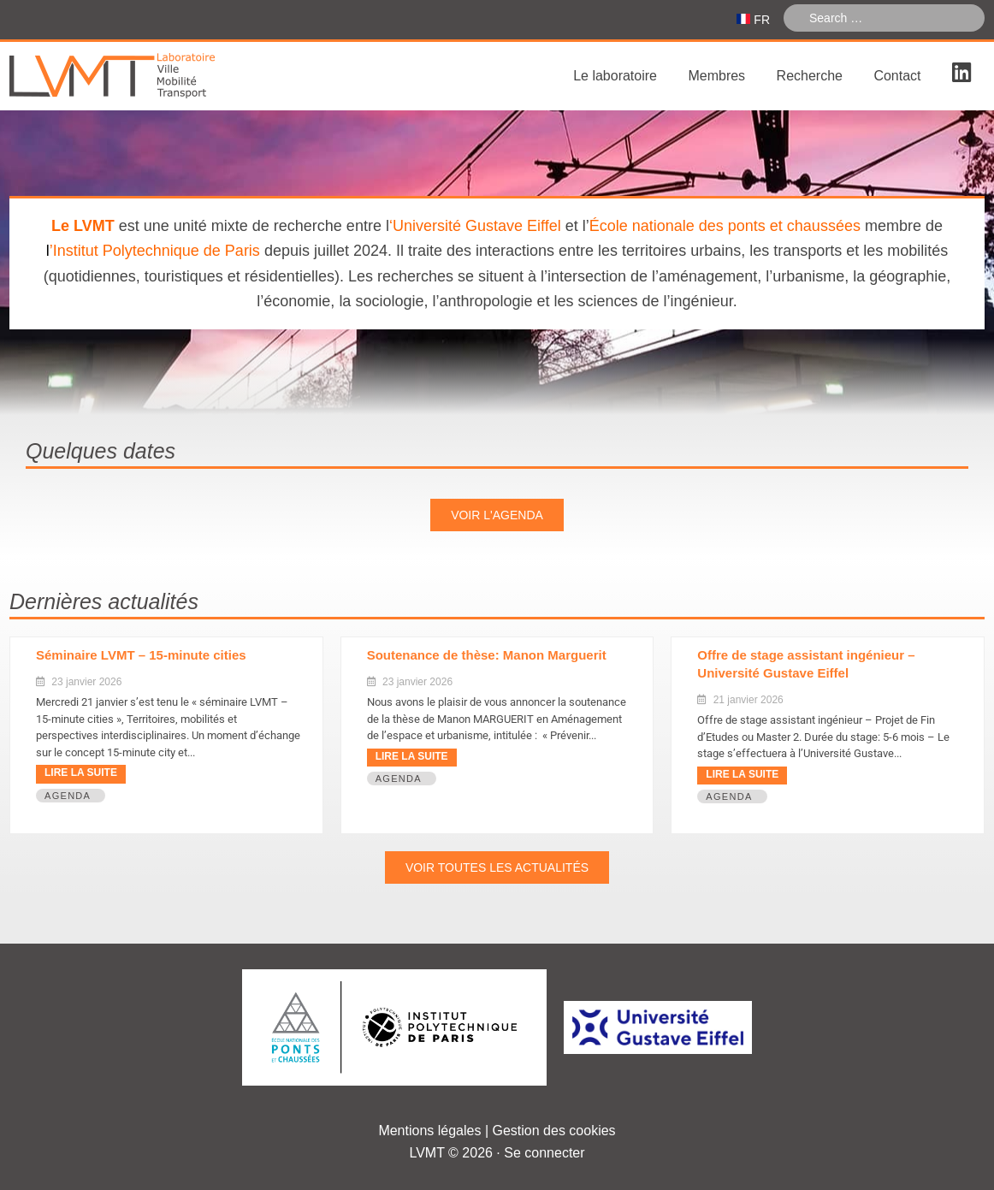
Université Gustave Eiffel (477, 225)
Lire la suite (80, 773)
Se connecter (544, 1153)
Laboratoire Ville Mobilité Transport (137, 76)
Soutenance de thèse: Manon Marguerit (486, 655)
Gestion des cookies (554, 1130)
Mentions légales (429, 1130)
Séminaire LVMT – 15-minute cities (141, 655)
